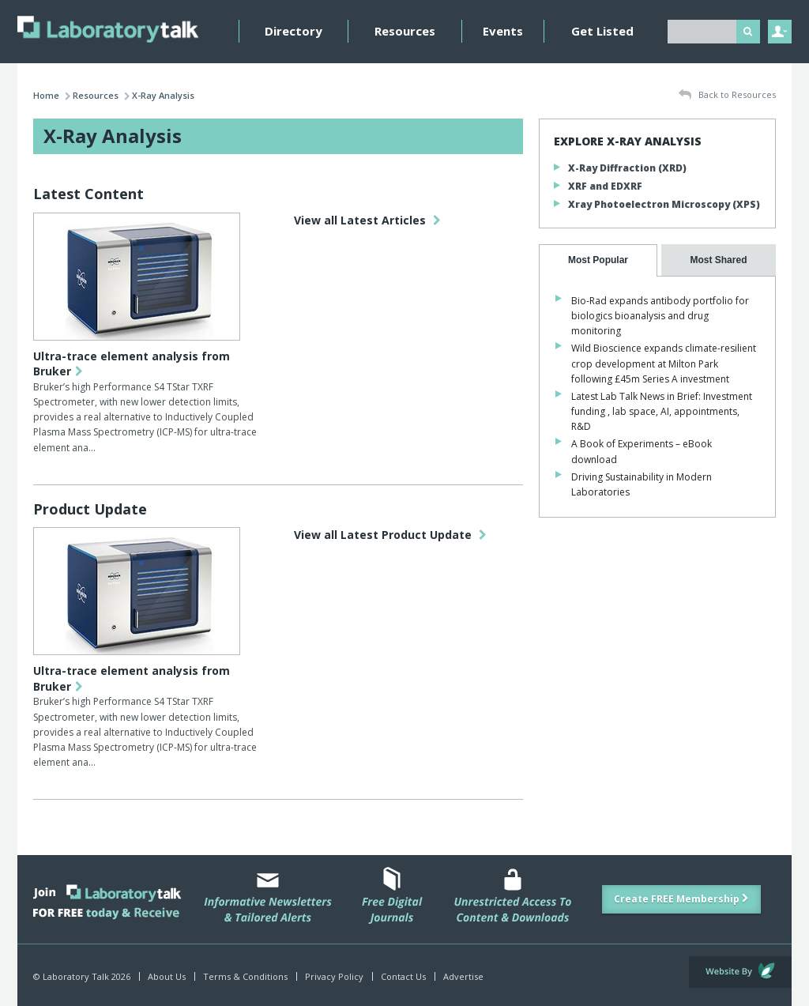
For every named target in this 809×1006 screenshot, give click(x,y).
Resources (404, 31)
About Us (167, 976)
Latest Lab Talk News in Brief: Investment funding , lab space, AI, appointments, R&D (661, 411)
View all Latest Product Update (390, 534)
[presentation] (598, 260)
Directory (293, 31)
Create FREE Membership (681, 899)
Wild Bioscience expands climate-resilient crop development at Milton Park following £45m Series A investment (663, 363)
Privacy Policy (334, 976)
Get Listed (602, 31)
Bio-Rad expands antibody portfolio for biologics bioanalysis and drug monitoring (660, 315)
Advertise (463, 976)
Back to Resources (727, 95)
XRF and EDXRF (605, 186)
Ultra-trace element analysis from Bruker (131, 364)
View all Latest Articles (367, 220)
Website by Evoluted (740, 972)
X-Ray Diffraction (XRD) (627, 168)
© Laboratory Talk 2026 (81, 976)
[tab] (598, 260)
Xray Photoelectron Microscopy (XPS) (664, 204)
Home (46, 95)
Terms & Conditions (245, 976)
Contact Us (403, 976)
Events (503, 31)
